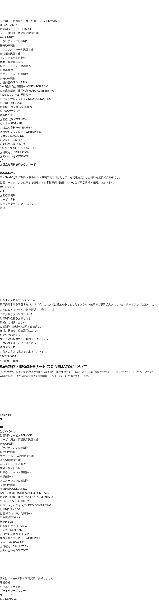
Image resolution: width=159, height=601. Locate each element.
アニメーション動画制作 (14, 74)
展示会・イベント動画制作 (15, 66)
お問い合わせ (14, 144)
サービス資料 (7, 199)
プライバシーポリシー (13, 590)
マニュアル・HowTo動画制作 (17, 49)
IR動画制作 (6, 70)
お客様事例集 (7, 195)
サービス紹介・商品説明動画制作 (19, 33)
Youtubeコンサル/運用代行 (15, 94)
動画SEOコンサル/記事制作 (16, 107)
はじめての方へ (9, 24)
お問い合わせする (10, 334)
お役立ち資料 (16, 127)
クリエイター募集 (10, 586)
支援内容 (13, 82)
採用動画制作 (7, 45)
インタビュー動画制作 (13, 57)
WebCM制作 (7, 37)
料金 (6, 115)
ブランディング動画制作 (14, 41)
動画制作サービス (16, 29)
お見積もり (14, 140)
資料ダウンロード (10, 347)
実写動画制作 (7, 78)
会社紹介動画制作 (10, 53)
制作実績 (10, 111)
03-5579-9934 (8, 356)
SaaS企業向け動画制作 (24, 86)
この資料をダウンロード (16, 314)
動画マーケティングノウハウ (16, 203)
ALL (2, 191)
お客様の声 (13, 119)
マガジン (12, 135)
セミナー (11, 123)
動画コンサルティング (25, 98)
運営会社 (5, 582)
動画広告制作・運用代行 (27, 90)
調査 (2, 207)
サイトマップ (7, 594)
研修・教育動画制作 (11, 62)
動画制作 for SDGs (11, 103)
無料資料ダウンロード (21, 131)
